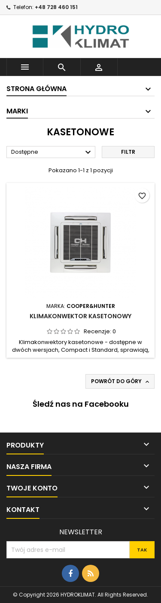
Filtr (128, 151)
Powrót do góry (121, 381)
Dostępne (52, 152)
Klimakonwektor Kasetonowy (80, 316)
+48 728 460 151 (56, 7)
